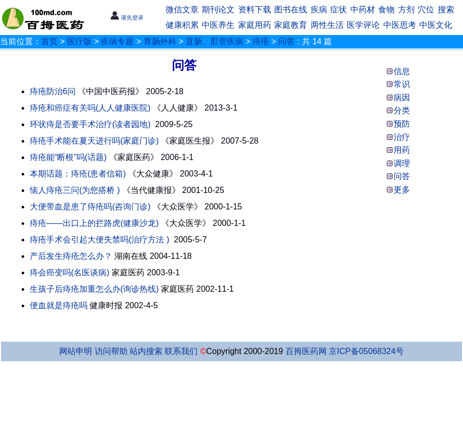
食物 (386, 9)
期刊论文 (218, 9)
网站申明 (75, 351)
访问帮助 (111, 351)
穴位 (426, 9)
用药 (402, 150)
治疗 (402, 137)
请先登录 (127, 17)
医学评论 (363, 25)
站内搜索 (146, 351)
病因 (402, 97)
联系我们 (181, 351)
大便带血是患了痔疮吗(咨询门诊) (90, 206)
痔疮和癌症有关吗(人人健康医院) (90, 107)
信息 (402, 71)
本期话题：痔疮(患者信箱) (78, 173)
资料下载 (254, 9)
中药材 (362, 9)
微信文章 (182, 9)
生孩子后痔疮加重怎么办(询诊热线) (94, 289)
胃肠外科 (160, 41)
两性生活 (327, 25)
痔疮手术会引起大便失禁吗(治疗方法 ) (99, 239)
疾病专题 (117, 41)
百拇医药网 (306, 351)
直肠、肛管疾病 (214, 41)
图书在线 (290, 9)
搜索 (446, 9)
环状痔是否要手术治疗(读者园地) (90, 124)
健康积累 (182, 25)
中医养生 (218, 25)
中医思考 (399, 25)
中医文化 (435, 25)
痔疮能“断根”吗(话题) (68, 157)
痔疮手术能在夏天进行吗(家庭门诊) (94, 140)
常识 (402, 84)
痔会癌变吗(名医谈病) (70, 272)
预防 (402, 123)
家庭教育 (290, 25)
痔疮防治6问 (53, 91)
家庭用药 (254, 25)
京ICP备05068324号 (366, 351)
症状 (338, 9)
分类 (402, 110)
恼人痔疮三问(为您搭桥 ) (75, 190)
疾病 (319, 9)
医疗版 (79, 41)
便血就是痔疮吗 (58, 305)
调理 (402, 163)
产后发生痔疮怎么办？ (71, 256)
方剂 (406, 9)
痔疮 (261, 41)
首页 (49, 41)
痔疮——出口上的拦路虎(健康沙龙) (94, 223)
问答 (286, 41)
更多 (402, 189)
